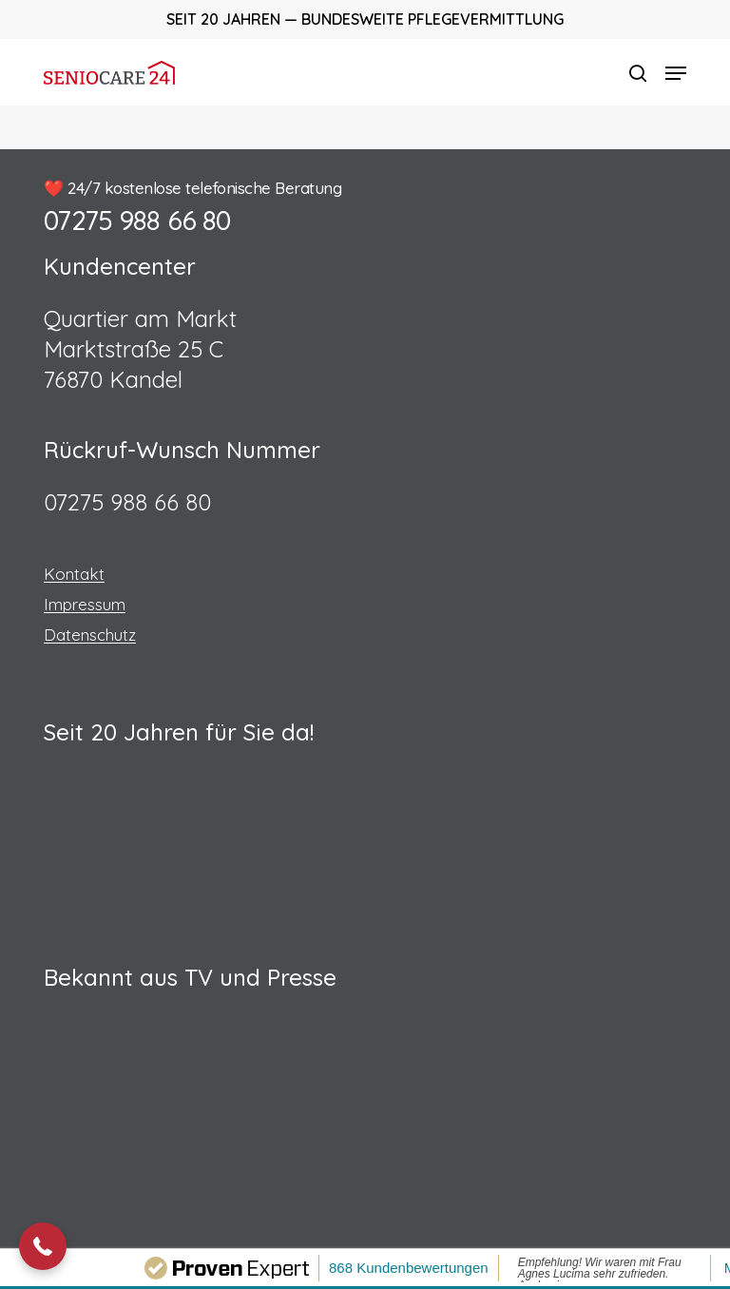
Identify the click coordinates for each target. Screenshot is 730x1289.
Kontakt (74, 574)
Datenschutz (90, 634)
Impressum (84, 604)
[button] (675, 73)
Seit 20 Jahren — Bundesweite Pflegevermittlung (365, 19)
